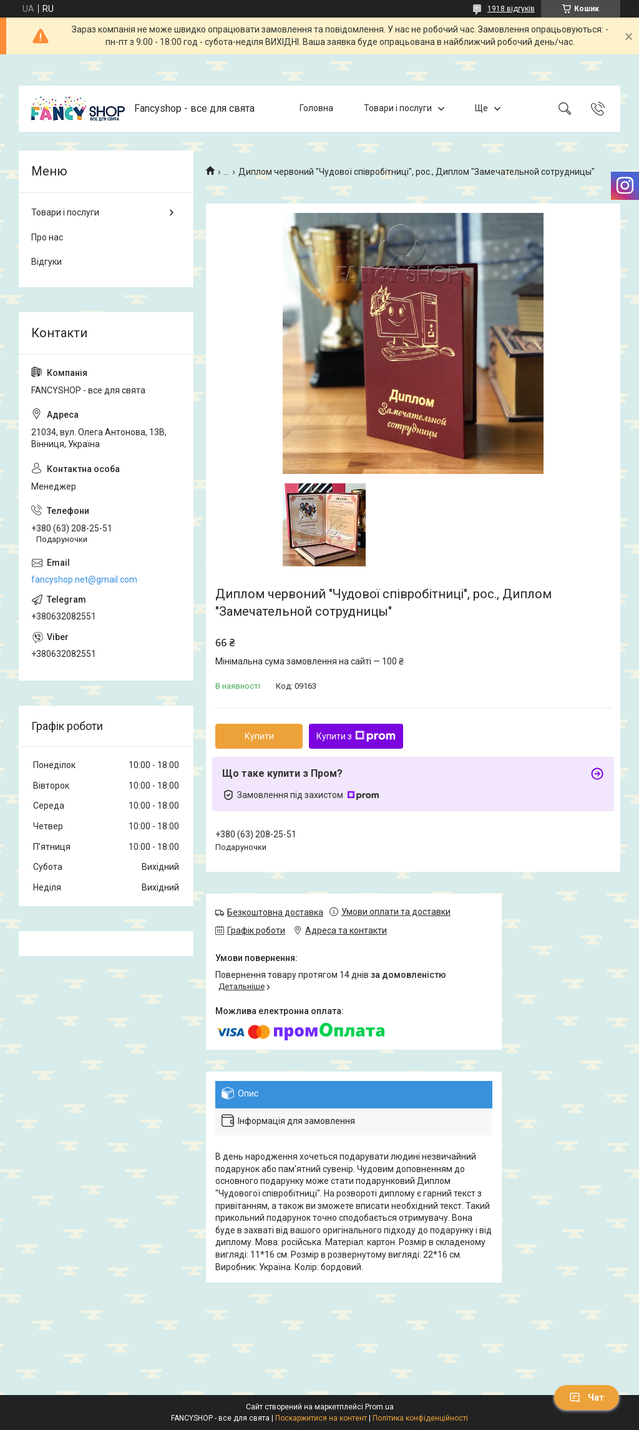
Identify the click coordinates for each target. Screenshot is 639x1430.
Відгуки (46, 262)
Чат (586, 1397)
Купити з (356, 736)
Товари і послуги (398, 108)
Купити (259, 736)
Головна (316, 108)
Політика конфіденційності (420, 1418)
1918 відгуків (511, 8)
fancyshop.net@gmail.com (84, 579)
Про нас (47, 237)
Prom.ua (379, 1407)
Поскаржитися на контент (321, 1418)
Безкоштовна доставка (275, 912)
